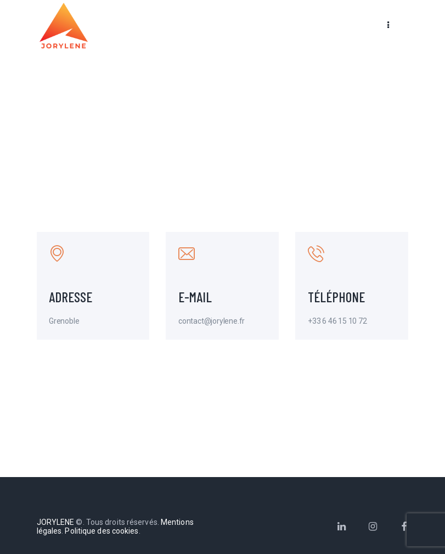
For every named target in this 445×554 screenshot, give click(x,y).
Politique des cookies (101, 531)
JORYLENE (56, 522)
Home (197, 133)
